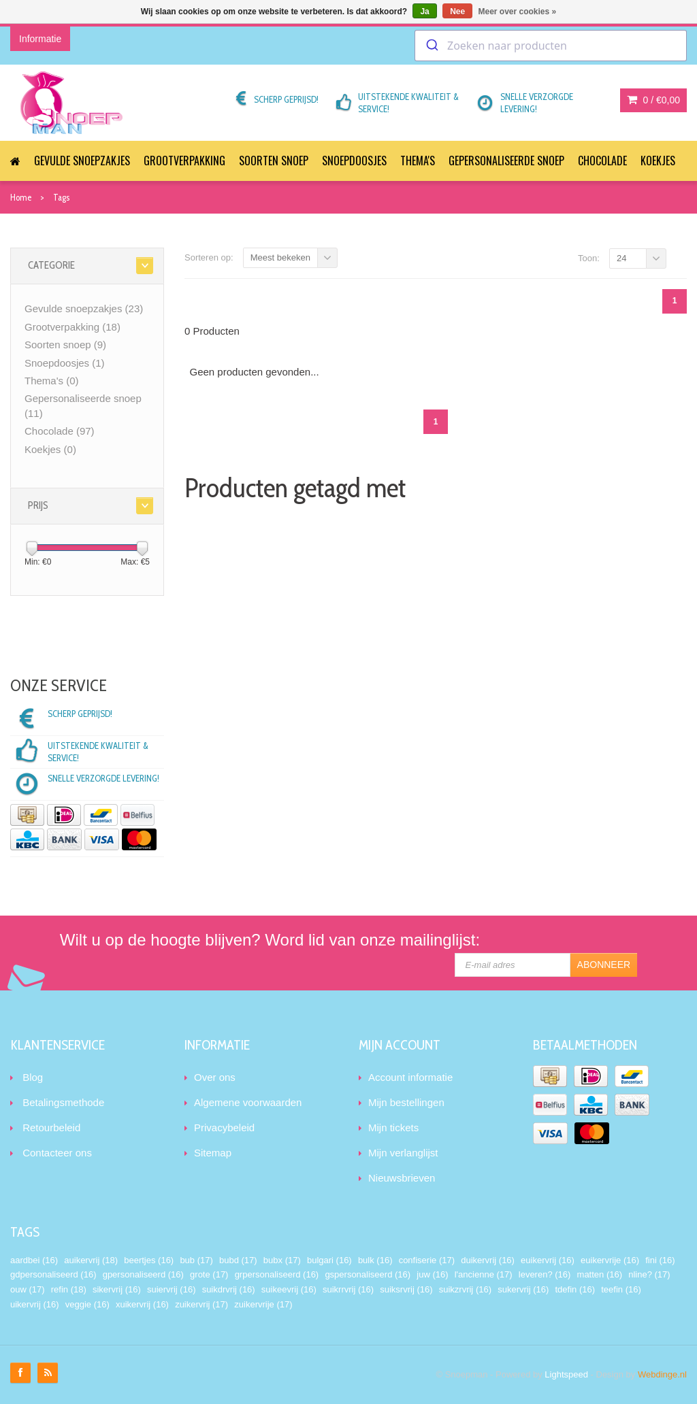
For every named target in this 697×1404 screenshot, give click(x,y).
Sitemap (212, 1152)
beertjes (149, 1260)
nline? (649, 1274)
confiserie (427, 1260)
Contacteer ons (57, 1152)
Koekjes (658, 160)
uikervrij (34, 1304)
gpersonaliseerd (143, 1274)
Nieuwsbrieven (401, 1178)
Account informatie (410, 1077)
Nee (457, 11)
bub (196, 1260)
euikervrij (547, 1260)
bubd (238, 1260)
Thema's (417, 160)
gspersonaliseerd (367, 1274)
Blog (32, 1077)
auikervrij (91, 1260)
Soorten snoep (273, 160)
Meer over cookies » (518, 11)
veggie (87, 1304)
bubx (282, 1260)
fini (660, 1260)
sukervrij (523, 1289)
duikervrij (488, 1260)
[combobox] (551, 45)
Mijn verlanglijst (403, 1152)
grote (209, 1274)
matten (599, 1274)
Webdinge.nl (662, 1374)
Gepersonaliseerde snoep (506, 160)
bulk (375, 1260)
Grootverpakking (184, 160)
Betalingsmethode (63, 1102)
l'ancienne (484, 1274)
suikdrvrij (228, 1289)
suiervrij (171, 1289)
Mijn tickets (393, 1127)
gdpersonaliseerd (53, 1274)
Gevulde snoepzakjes (82, 160)
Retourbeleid (51, 1127)
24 (621, 258)
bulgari (329, 1260)
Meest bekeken (280, 257)
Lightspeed (566, 1374)
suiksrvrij (406, 1289)
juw (432, 1274)
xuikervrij (142, 1304)
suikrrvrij (348, 1289)
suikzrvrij (465, 1289)
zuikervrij (201, 1304)
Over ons (215, 1077)
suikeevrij (289, 1289)
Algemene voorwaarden (248, 1102)
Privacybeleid (224, 1127)
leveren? (545, 1274)
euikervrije (610, 1260)
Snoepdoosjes (354, 160)
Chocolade (602, 160)
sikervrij (117, 1289)
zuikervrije (263, 1304)
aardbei (34, 1260)
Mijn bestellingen (406, 1102)
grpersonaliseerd (277, 1274)
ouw (27, 1289)
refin (68, 1289)
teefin (621, 1289)
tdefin (575, 1289)
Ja (424, 11)
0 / (653, 100)
